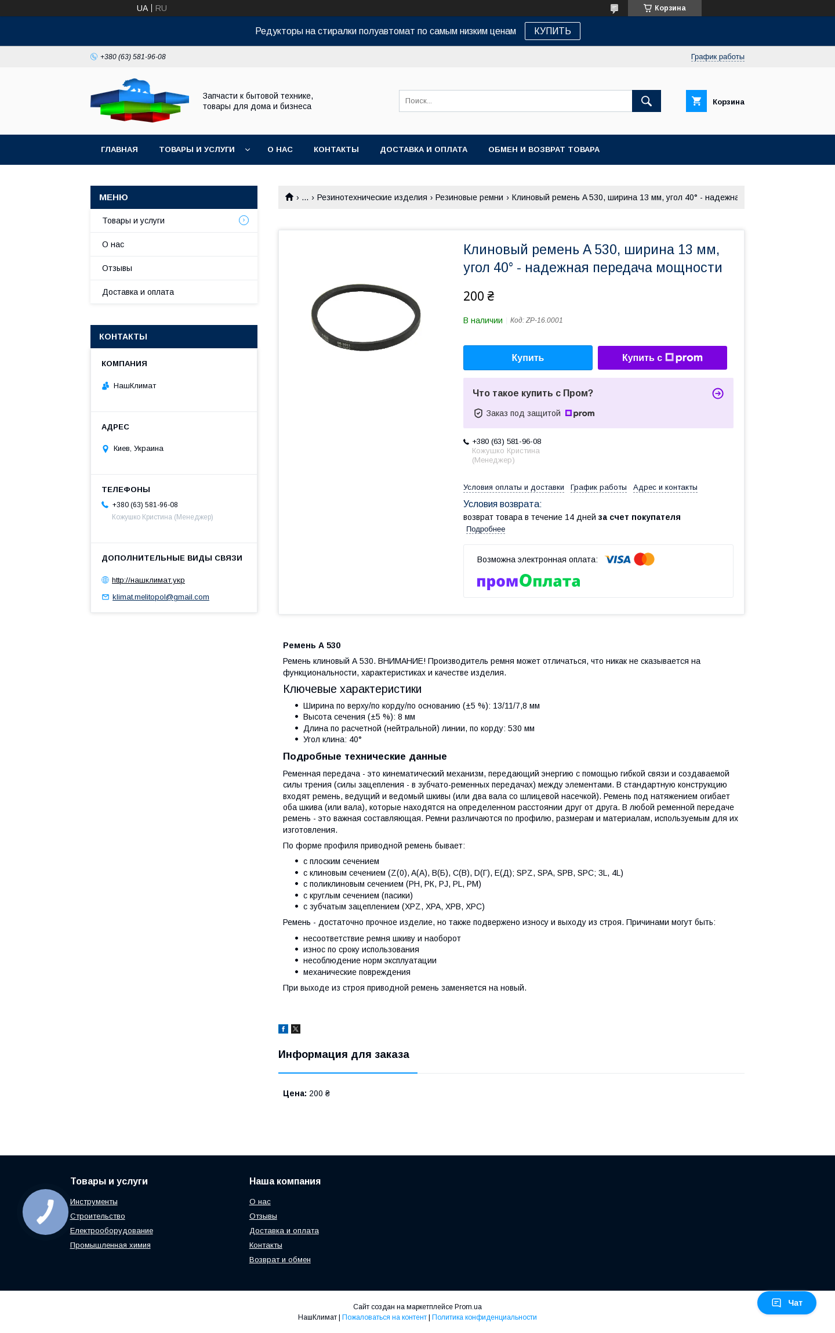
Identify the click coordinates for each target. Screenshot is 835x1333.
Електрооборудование (111, 1230)
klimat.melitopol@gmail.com (160, 597)
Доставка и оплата (423, 149)
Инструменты (94, 1201)
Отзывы (117, 268)
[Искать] (646, 101)
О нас (280, 149)
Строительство (97, 1216)
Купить (528, 358)
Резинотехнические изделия (372, 197)
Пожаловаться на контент (384, 1317)
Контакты (336, 149)
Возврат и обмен (280, 1259)
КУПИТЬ (552, 31)
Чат (787, 1303)
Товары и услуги (197, 149)
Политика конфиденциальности (484, 1317)
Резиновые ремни (469, 197)
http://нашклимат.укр (148, 580)
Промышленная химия (110, 1245)
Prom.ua (468, 1307)
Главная (119, 149)
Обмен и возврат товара (544, 149)
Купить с (662, 358)
